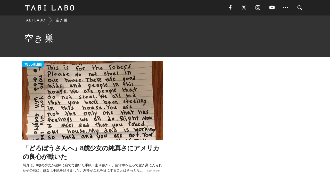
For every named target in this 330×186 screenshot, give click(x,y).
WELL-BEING (33, 64)
